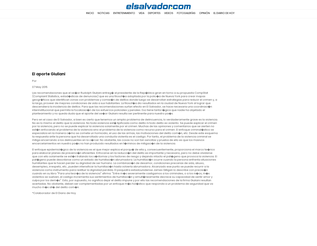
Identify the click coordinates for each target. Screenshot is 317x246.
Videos (168, 13)
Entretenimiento (124, 13)
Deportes (154, 13)
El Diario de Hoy (224, 13)
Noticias (104, 13)
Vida (141, 13)
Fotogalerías (186, 13)
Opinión (204, 13)
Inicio (90, 13)
